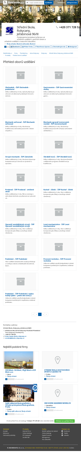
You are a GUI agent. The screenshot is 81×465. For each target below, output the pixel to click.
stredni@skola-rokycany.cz (14, 338)
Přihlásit (61, 3)
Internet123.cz (27, 431)
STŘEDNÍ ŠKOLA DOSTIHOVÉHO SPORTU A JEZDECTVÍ (57, 371)
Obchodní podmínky (9, 435)
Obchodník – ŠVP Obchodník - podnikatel (17, 88)
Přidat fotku (27, 47)
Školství (32, 44)
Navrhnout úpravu (42, 47)
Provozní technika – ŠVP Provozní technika (57, 260)
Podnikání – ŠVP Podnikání (16, 259)
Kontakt (5, 431)
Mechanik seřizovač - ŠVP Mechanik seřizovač (20, 123)
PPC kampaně (27, 435)
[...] (36, 3)
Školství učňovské (23, 44)
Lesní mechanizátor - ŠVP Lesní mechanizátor (56, 225)
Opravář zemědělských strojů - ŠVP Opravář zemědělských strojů (19, 225)
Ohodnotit (15, 47)
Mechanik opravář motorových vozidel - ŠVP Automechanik (56, 123)
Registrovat (72, 3)
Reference (6, 433)
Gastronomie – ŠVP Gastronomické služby (58, 88)
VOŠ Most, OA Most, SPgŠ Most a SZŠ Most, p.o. (20, 371)
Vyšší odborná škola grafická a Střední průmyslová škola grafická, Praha (19, 405)
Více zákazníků (46, 439)
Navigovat (72, 47)
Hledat (48, 3)
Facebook (66, 431)
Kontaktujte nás (58, 47)
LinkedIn (65, 435)
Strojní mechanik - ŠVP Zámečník (19, 157)
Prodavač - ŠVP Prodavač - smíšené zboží (19, 190)
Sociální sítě (26, 437)
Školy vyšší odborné (14, 411)
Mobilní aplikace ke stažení (50, 431)
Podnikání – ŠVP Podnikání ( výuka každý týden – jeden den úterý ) (19, 295)
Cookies (71, 448)
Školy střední (11, 44)
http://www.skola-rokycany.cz (15, 336)
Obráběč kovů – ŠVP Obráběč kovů (58, 157)
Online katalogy (27, 433)
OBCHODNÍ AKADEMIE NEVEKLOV (57, 403)
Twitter (65, 433)
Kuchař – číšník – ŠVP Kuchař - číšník (58, 189)
